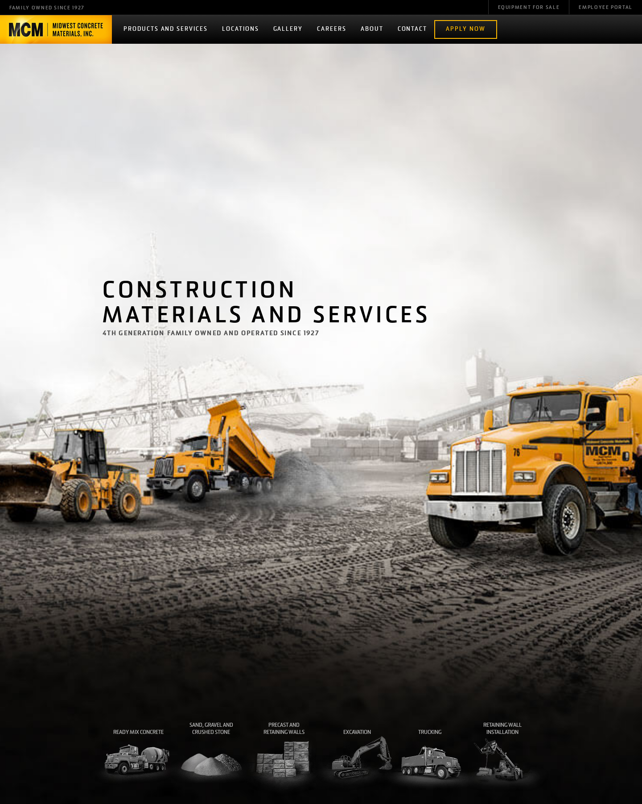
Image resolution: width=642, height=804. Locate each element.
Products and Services (165, 29)
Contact (413, 29)
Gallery (288, 29)
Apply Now (466, 29)
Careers (331, 29)
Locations (240, 29)
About (372, 29)
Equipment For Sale (529, 7)
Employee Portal (606, 7)
